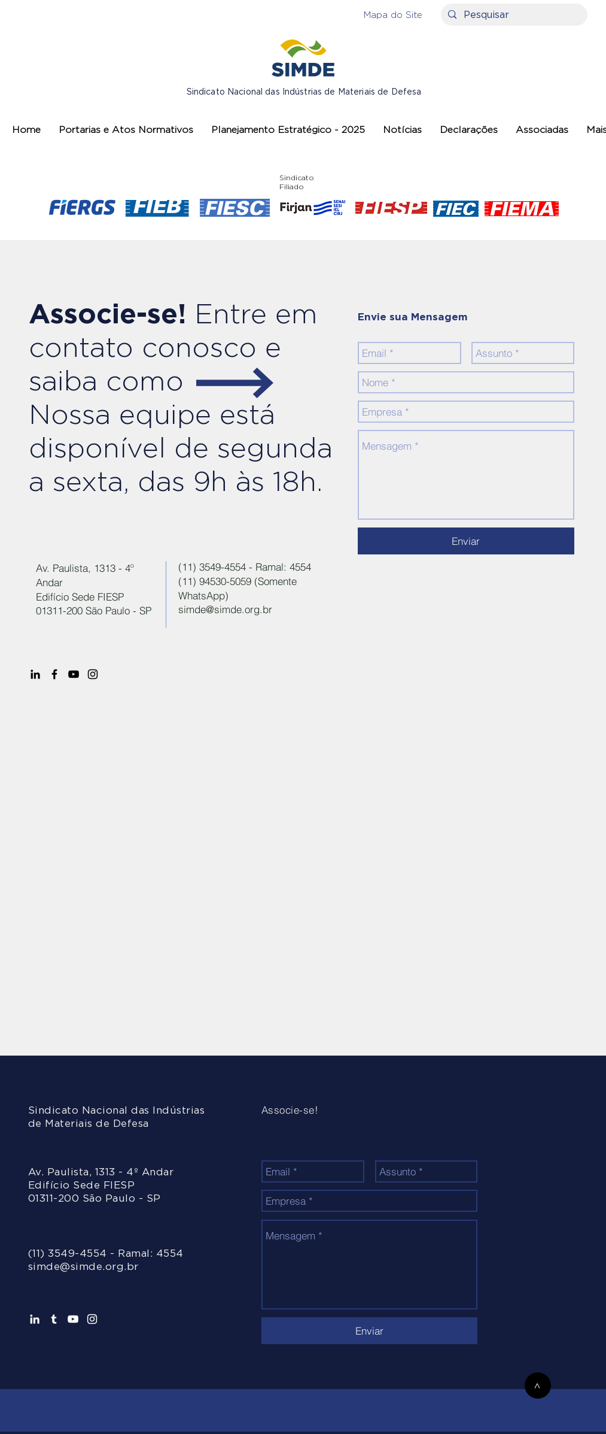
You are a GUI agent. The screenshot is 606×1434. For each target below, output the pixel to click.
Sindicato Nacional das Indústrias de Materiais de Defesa (304, 92)
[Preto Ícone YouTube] (73, 674)
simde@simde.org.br (225, 609)
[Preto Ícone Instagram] (92, 674)
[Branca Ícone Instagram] (92, 1319)
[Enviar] (466, 540)
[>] (538, 1385)
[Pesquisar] (513, 15)
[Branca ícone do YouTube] (73, 1319)
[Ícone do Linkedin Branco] (34, 1319)
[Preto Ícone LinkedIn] (35, 674)
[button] (393, 14)
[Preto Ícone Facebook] (54, 674)
